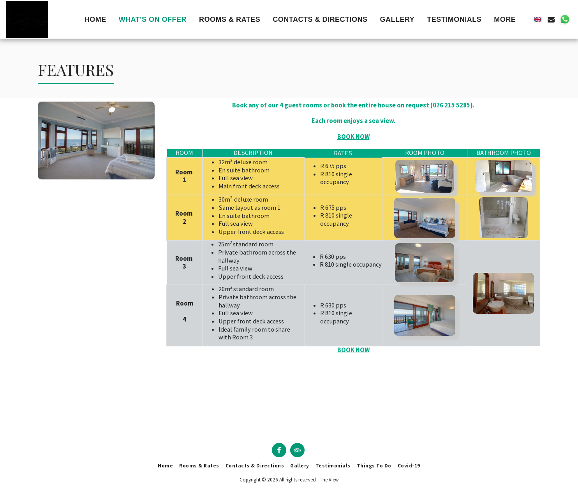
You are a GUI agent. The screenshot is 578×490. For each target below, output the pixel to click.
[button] (551, 19)
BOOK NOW (353, 350)
